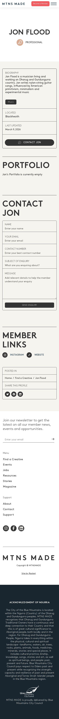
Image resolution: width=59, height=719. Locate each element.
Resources (9, 475)
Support (8, 515)
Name (8, 224)
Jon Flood (40, 378)
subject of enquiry (17, 261)
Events (7, 464)
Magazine (9, 486)
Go (47, 439)
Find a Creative (23, 378)
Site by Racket (29, 573)
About (7, 504)
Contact (8, 509)
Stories (7, 481)
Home (8, 378)
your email (12, 237)
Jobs (6, 470)
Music (11, 102)
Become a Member (40, 3)
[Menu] (54, 4)
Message (10, 273)
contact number (15, 249)
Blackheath (12, 116)
